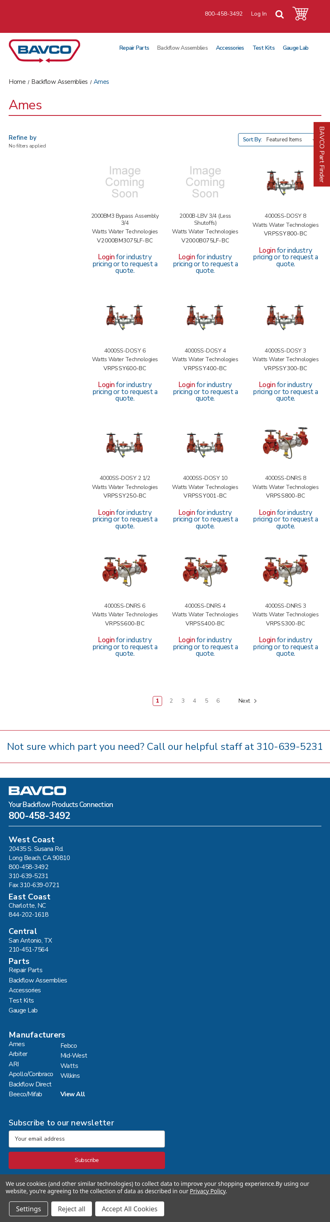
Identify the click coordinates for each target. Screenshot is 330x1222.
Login (106, 257)
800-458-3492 (224, 14)
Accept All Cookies (130, 1208)
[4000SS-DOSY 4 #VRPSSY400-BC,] (205, 316)
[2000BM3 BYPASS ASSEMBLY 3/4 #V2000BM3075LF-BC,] (125, 182)
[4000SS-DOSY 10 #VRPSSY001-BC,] (205, 444)
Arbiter (18, 1053)
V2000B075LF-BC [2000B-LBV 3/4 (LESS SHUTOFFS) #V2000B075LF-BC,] (205, 240)
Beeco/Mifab (25, 1094)
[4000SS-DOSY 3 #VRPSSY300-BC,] (285, 316)
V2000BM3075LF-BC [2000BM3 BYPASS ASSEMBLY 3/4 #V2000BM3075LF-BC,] (125, 240)
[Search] (279, 14)
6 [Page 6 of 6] (218, 701)
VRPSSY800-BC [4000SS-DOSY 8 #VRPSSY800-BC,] (285, 234)
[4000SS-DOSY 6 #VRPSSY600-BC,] (125, 316)
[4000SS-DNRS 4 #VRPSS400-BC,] (205, 572)
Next (248, 701)
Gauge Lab (295, 48)
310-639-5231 (290, 746)
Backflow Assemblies (182, 48)
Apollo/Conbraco (31, 1074)
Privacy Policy (207, 1191)
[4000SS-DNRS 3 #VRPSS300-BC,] (285, 572)
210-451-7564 (28, 949)
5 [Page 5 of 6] (206, 701)
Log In (259, 14)
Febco (68, 1045)
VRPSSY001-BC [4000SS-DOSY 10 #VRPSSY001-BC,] (205, 496)
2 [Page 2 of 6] (171, 701)
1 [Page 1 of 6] (157, 701)
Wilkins (70, 1075)
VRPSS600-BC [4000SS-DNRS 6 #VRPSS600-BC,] (124, 623)
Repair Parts (134, 48)
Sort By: (252, 139)
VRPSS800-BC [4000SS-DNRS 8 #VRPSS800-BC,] (285, 496)
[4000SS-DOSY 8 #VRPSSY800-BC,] (285, 182)
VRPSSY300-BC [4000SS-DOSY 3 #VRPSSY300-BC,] (285, 368)
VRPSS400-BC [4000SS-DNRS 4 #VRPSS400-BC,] (205, 623)
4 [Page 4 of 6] (194, 701)
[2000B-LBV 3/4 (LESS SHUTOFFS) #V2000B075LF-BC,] (205, 182)
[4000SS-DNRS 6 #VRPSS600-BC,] (125, 572)
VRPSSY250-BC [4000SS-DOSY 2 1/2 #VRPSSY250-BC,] (125, 496)
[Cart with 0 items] (300, 14)
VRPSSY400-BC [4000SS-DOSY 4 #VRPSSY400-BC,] (205, 368)
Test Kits (263, 48)
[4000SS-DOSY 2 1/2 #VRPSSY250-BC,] (125, 444)
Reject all (71, 1208)
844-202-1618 (28, 914)
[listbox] (293, 140)
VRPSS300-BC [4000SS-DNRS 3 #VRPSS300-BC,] (285, 623)
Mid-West (73, 1055)
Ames (17, 1044)
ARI (14, 1064)
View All (72, 1094)
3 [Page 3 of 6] (183, 701)
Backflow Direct (30, 1084)
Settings (28, 1208)
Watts (69, 1065)
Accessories (230, 48)
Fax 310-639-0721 (34, 885)
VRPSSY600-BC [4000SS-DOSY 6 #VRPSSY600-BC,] (125, 368)
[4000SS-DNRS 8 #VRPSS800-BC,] (285, 444)
